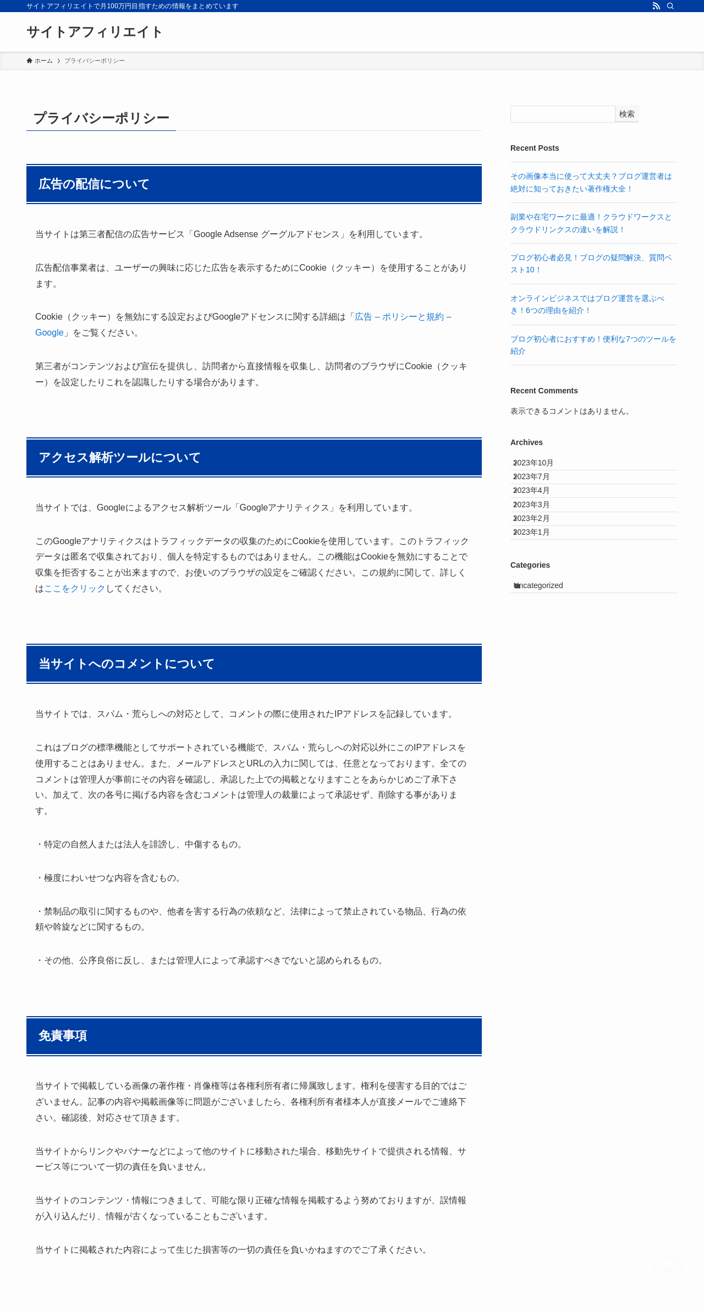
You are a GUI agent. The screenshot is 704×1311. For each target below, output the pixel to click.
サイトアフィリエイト (95, 32)
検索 (627, 113)
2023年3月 (540, 535)
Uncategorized (549, 643)
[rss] (656, 6)
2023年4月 (540, 512)
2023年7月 (540, 490)
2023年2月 (540, 558)
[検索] (670, 6)
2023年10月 (542, 467)
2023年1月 (540, 581)
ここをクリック (75, 588)
